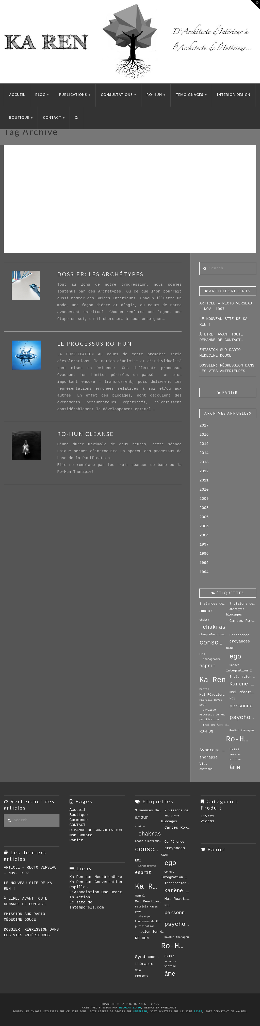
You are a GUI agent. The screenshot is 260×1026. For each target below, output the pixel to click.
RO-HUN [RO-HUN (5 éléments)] (206, 731)
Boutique (79, 815)
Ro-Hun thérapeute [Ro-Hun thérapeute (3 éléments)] (243, 730)
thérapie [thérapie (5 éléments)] (208, 757)
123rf (198, 1011)
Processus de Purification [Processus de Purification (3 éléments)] (212, 714)
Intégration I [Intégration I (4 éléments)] (239, 670)
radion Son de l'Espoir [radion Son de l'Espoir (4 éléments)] (216, 725)
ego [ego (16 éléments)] (235, 657)
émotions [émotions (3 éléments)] (205, 769)
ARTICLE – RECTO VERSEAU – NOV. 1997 (225, 306)
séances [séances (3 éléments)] (235, 754)
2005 (203, 526)
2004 (203, 535)
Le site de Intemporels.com (87, 905)
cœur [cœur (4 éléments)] (230, 648)
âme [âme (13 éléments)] (235, 767)
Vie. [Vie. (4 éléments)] (203, 764)
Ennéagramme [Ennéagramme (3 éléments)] (212, 659)
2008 (203, 508)
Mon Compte (81, 835)
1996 (203, 554)
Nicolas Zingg (130, 1007)
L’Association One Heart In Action (96, 895)
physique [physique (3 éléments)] (209, 709)
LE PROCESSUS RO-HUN (94, 343)
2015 (203, 444)
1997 (203, 545)
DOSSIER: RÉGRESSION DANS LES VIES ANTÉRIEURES (226, 368)
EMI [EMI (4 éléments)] (202, 654)
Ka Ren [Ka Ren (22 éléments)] (212, 680)
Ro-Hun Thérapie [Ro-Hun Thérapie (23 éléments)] (239, 739)
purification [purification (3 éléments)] (209, 719)
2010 (203, 490)
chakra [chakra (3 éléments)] (204, 619)
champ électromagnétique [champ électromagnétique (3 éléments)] (212, 634)
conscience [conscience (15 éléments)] (212, 643)
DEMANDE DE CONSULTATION (96, 830)
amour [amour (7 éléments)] (206, 610)
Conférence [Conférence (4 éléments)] (239, 635)
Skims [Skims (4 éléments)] (234, 749)
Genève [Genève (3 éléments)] (234, 665)
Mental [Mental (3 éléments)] (204, 689)
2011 (203, 480)
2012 (203, 471)
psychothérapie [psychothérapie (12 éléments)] (243, 717)
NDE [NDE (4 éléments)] (233, 698)
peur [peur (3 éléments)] (202, 704)
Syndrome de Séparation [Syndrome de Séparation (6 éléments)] (212, 750)
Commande (79, 820)
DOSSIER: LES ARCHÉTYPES (100, 274)
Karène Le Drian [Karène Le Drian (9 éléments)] (243, 684)
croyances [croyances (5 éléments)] (240, 641)
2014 (203, 453)
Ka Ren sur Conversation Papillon (96, 884)
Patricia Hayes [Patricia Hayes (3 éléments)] (210, 699)
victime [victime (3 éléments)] (235, 759)
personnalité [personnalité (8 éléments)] (243, 706)
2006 (203, 517)
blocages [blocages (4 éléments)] (234, 615)
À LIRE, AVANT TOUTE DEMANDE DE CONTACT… (221, 337)
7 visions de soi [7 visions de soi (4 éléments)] (243, 604)
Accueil (78, 810)
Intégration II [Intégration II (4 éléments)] (243, 677)
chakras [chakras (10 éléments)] (214, 627)
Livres (207, 816)
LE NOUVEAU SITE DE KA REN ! (223, 322)
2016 (203, 435)
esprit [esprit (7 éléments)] (207, 665)
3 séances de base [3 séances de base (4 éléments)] (212, 604)
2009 (203, 499)
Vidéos (207, 821)
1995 (203, 563)
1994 (203, 572)
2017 (203, 425)
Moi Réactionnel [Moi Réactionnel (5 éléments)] (243, 692)
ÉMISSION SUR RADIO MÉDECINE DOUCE (219, 353)
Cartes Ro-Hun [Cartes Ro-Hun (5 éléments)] (243, 621)
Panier (76, 840)
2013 (203, 462)
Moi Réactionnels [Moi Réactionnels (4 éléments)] (212, 695)
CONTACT (78, 825)
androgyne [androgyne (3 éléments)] (237, 609)
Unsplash (140, 1011)
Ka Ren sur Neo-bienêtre (96, 877)
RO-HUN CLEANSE (85, 434)
